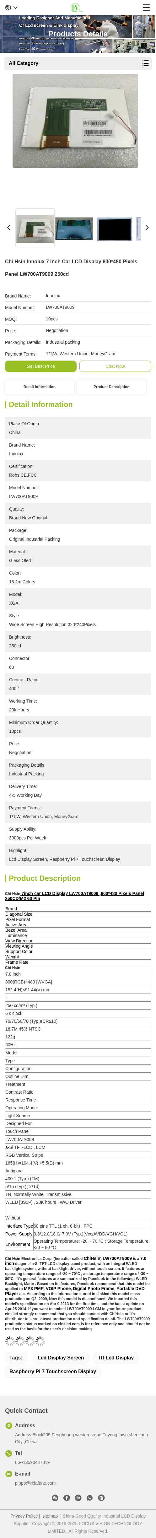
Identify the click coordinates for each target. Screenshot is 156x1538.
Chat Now (115, 366)
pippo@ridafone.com (35, 1483)
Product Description (112, 387)
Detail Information (40, 387)
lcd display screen (61, 1357)
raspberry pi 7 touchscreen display (52, 1371)
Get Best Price (41, 366)
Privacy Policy (24, 1516)
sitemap (50, 1516)
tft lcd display (116, 1357)
